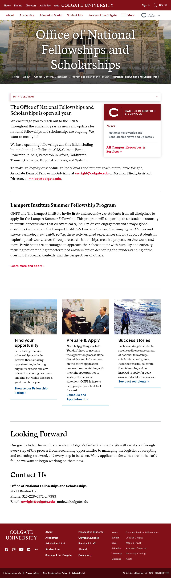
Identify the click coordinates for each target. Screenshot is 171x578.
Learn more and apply (26, 266)
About (10, 15)
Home (15, 76)
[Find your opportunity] (33, 349)
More (130, 15)
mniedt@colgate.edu (44, 179)
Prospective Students (90, 532)
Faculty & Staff (86, 543)
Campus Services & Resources (142, 532)
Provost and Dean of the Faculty (90, 76)
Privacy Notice (32, 573)
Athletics (45, 5)
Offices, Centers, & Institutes (50, 76)
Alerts (129, 559)
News (7, 5)
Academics (26, 15)
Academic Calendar (136, 548)
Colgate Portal (78, 573)
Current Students (88, 537)
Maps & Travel (133, 543)
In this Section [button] (23, 96)
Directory (31, 5)
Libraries (116, 559)
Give (114, 543)
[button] (160, 5)
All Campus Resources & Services (125, 149)
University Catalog (136, 553)
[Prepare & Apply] (85, 352)
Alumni (82, 549)
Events (18, 5)
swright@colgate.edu (92, 173)
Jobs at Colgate (134, 537)
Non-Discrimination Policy (55, 573)
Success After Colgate (103, 15)
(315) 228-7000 (162, 573)
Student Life (75, 15)
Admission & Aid (50, 15)
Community (85, 555)
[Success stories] (137, 343)
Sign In (144, 5)
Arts (56, 5)
